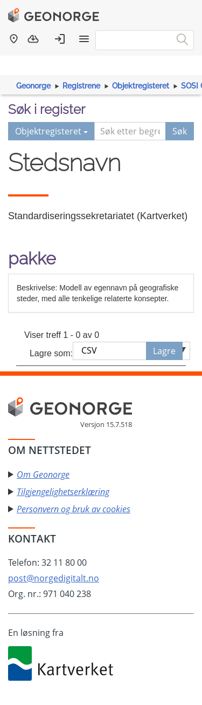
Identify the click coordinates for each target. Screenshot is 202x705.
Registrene (81, 86)
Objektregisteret (140, 86)
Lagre (164, 351)
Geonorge (33, 86)
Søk (179, 131)
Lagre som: (51, 353)
